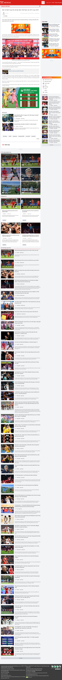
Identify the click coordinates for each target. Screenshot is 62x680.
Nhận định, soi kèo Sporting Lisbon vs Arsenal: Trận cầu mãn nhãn (54, 112)
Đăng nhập (60, 2)
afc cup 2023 (28, 136)
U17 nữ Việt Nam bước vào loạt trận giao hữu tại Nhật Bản (26, 485)
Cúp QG (10, 136)
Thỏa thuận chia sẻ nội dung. (30, 670)
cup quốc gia (15, 136)
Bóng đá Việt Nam (6, 6)
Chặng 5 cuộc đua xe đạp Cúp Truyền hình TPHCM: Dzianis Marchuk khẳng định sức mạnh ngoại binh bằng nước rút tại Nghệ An (27, 403)
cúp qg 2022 (33, 136)
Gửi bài (53, 2)
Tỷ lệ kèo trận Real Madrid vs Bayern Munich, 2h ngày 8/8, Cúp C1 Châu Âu (54, 98)
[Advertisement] (51, 14)
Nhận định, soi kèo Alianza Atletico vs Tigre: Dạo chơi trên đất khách (54, 122)
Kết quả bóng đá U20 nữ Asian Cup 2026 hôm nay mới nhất (27, 260)
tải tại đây (33, 671)
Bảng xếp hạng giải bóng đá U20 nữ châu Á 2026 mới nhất (26, 250)
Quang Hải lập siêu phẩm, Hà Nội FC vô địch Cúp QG (25, 124)
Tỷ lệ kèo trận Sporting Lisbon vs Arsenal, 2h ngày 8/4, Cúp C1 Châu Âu (54, 103)
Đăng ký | (56, 2)
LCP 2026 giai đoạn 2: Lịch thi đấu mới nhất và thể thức (26, 475)
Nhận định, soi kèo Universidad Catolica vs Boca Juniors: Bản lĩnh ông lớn (55, 136)
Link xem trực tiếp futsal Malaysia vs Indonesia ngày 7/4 (26, 342)
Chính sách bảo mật (38, 670)
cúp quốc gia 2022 (21, 136)
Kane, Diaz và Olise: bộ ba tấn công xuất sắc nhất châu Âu (26, 311)
